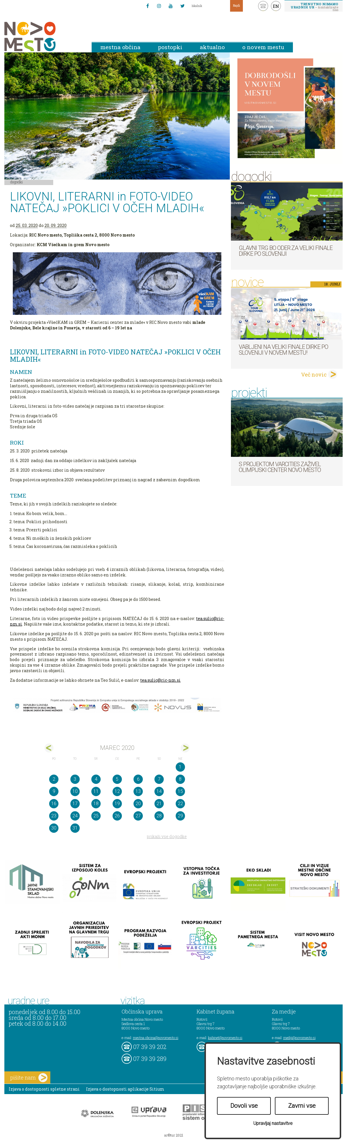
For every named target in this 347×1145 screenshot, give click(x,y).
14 (159, 791)
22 (180, 803)
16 (53, 803)
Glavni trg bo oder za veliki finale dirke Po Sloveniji (285, 250)
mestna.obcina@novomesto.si (155, 1037)
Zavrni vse (302, 1105)
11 (96, 791)
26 (117, 816)
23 (53, 816)
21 (159, 803)
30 (53, 828)
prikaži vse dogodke (167, 836)
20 (138, 803)
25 (96, 816)
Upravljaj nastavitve (273, 1123)
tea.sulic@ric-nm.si (160, 680)
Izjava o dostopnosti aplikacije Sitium (125, 1089)
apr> (185, 747)
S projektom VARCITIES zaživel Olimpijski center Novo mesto (280, 467)
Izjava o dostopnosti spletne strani (44, 1089)
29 (180, 816)
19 (117, 803)
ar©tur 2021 (173, 1135)
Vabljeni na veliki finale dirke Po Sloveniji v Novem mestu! (283, 349)
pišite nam (28, 1077)
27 (138, 816)
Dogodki (16, 181)
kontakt (263, 6)
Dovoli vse (244, 1105)
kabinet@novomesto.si (225, 1037)
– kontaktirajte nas (314, 7)
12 (117, 791)
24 (75, 816)
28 (159, 816)
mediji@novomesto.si (299, 1037)
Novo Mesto (43, 36)
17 (75, 803)
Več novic (314, 374)
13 (138, 791)
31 (75, 828)
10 (75, 791)
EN (276, 6)
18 (96, 803)
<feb (49, 747)
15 (180, 791)
